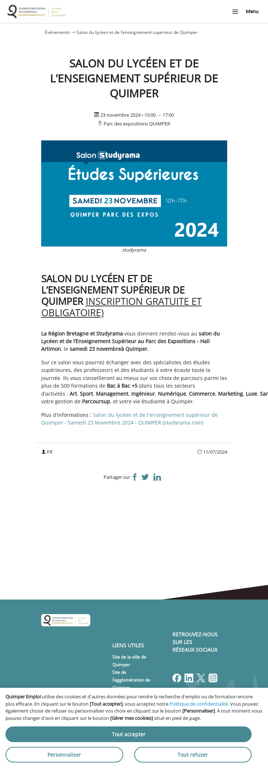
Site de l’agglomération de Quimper (131, 680)
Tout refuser (193, 754)
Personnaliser (64, 754)
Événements (57, 32)
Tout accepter (128, 734)
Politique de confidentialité (199, 704)
